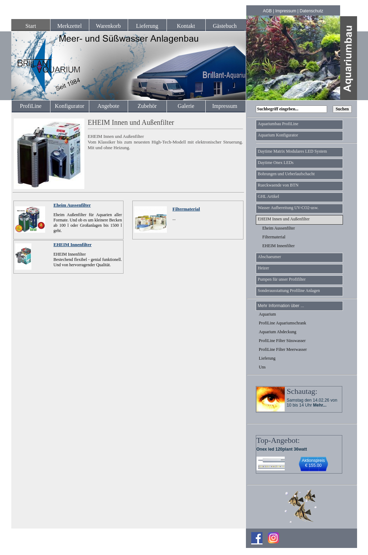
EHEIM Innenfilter (73, 244)
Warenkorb (108, 26)
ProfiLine (30, 106)
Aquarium (267, 314)
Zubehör (147, 106)
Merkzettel (69, 26)
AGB (267, 10)
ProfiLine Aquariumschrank (282, 323)
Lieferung (147, 26)
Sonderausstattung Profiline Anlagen (289, 290)
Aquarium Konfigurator (278, 135)
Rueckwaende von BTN (278, 185)
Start (30, 26)
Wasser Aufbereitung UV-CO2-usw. (288, 207)
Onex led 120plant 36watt (282, 449)
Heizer (263, 268)
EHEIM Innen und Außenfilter (284, 218)
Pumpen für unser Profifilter (282, 279)
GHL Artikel (268, 196)
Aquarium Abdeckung (277, 331)
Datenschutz (311, 10)
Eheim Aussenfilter (72, 205)
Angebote (108, 106)
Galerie (185, 106)
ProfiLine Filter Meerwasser (283, 349)
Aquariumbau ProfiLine (278, 123)
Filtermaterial (186, 209)
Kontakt (186, 26)
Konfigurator (69, 106)
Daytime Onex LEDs (276, 162)
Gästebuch (225, 26)
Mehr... (319, 405)
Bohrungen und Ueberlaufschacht (286, 173)
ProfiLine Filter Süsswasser (282, 340)
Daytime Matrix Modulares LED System (292, 151)
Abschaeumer (269, 256)
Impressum (285, 10)
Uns (262, 367)
